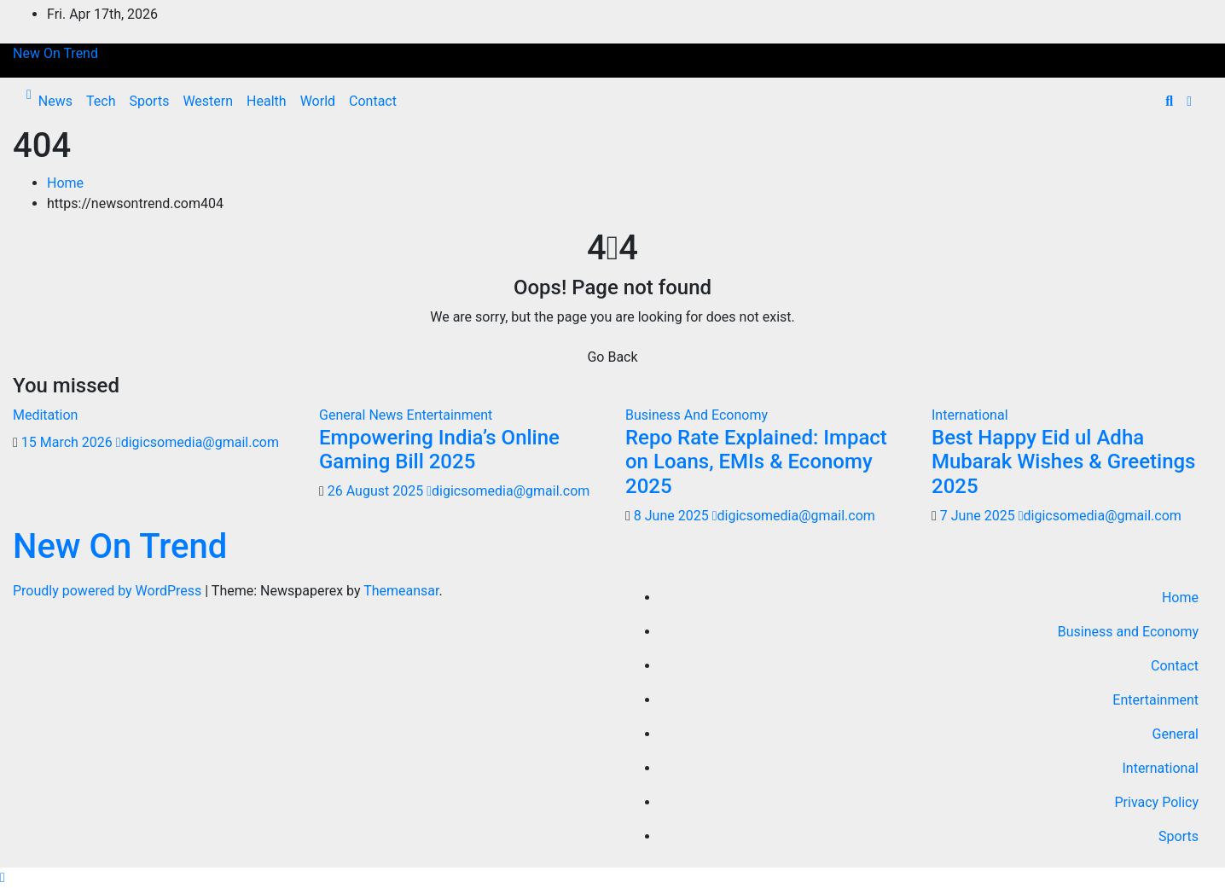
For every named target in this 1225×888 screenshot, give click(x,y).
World (317, 101)
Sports (149, 101)
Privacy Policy (1157, 802)
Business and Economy (1128, 632)
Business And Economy (696, 415)
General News (363, 415)
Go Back (612, 357)
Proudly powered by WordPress (109, 591)
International (970, 415)
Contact (373, 101)
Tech (100, 101)
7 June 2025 (979, 516)
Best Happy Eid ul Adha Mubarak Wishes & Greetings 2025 (1063, 462)
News (55, 101)
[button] (1169, 101)
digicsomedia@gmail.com (197, 442)
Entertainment (450, 415)
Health (267, 101)
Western (208, 101)
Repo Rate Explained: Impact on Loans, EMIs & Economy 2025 (756, 462)
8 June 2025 (673, 516)
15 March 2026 (68, 442)
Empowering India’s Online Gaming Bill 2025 (439, 450)
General (1175, 734)
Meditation (45, 415)
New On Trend (55, 53)
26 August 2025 (377, 491)
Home (65, 183)
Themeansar (400, 591)
